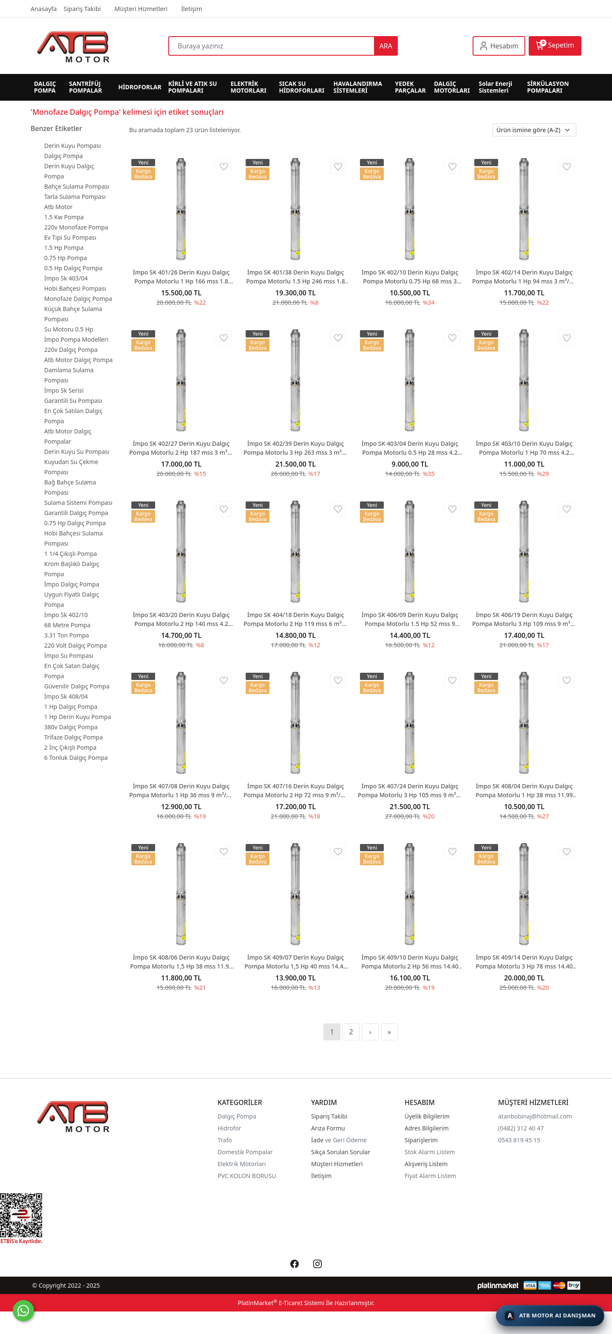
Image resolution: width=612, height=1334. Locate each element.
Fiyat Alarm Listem (430, 1176)
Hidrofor (229, 1128)
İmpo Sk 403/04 (66, 278)
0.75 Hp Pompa (65, 258)
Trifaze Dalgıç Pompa (73, 737)
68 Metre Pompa (67, 625)
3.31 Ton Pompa (66, 635)
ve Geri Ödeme (346, 1140)
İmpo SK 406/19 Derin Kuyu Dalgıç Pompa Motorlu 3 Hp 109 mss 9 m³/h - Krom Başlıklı (524, 619)
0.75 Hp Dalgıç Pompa (75, 523)
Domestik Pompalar (245, 1152)
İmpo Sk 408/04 (66, 696)
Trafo (225, 1140)
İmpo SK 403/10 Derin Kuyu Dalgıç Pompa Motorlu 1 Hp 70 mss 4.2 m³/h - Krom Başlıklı (524, 448)
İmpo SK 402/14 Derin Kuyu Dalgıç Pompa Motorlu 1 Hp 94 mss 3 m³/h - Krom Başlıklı (524, 277)
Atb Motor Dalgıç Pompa (78, 360)
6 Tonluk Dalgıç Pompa (76, 757)
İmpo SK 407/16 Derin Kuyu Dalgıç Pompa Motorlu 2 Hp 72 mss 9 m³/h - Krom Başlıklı (296, 790)
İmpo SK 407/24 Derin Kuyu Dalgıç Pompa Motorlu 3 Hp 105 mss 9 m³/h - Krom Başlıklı (410, 790)
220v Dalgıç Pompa (71, 350)
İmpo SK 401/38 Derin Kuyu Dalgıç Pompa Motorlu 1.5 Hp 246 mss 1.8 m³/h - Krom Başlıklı (295, 277)
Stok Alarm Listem (430, 1152)
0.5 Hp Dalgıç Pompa (73, 268)
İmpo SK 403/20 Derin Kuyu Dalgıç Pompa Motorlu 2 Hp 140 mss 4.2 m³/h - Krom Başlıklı (181, 619)
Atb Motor (58, 207)
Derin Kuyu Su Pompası (76, 451)
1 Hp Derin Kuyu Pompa (77, 717)
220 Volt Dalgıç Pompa (75, 645)
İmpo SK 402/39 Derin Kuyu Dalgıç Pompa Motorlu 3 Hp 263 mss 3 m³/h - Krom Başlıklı (296, 448)
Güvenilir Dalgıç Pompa (77, 686)
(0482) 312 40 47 (521, 1128)
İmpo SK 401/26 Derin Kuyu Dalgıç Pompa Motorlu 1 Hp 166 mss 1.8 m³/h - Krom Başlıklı (181, 277)
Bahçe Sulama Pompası (76, 186)
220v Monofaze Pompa (76, 227)
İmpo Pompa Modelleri (76, 339)
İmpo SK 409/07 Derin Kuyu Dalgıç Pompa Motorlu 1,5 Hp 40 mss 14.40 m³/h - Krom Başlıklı (295, 962)
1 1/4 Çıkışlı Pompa (70, 553)
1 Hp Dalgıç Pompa (70, 706)
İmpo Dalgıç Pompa (71, 584)
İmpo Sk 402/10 (66, 615)
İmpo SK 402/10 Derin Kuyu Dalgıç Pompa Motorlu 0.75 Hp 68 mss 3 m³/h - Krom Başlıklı (410, 277)
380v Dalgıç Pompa (71, 727)
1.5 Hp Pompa (64, 248)
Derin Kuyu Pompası (72, 146)
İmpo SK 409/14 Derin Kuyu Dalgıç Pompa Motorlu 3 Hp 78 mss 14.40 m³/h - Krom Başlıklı (524, 962)
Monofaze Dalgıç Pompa (78, 299)
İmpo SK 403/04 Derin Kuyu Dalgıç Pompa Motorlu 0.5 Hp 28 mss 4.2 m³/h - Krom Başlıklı (410, 448)
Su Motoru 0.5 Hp (68, 329)
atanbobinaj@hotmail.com (535, 1116)
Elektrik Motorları (242, 1164)
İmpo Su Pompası (68, 655)
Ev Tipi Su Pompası (70, 237)
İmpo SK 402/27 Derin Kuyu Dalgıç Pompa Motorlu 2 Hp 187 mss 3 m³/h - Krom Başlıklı (181, 448)
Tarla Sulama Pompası (75, 197)
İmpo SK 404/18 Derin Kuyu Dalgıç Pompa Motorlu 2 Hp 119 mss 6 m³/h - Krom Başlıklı (296, 619)
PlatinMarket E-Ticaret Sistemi (281, 1303)
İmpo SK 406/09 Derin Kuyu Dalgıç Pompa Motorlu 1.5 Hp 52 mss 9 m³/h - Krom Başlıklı (410, 619)
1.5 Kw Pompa (64, 217)
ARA (386, 46)
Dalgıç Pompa (63, 156)
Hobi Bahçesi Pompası (75, 288)
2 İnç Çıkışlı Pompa (70, 747)
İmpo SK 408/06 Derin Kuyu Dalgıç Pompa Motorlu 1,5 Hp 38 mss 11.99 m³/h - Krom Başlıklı (181, 962)
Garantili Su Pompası (73, 401)
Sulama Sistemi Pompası (78, 502)
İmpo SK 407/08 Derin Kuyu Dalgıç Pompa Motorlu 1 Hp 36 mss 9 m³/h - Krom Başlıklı (181, 790)
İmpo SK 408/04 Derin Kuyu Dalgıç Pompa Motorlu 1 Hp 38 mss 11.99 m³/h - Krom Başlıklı (524, 790)
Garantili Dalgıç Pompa (76, 513)
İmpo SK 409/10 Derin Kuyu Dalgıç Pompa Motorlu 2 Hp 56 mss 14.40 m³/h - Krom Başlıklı (410, 962)
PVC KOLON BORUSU (247, 1176)
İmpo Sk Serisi (64, 390)
